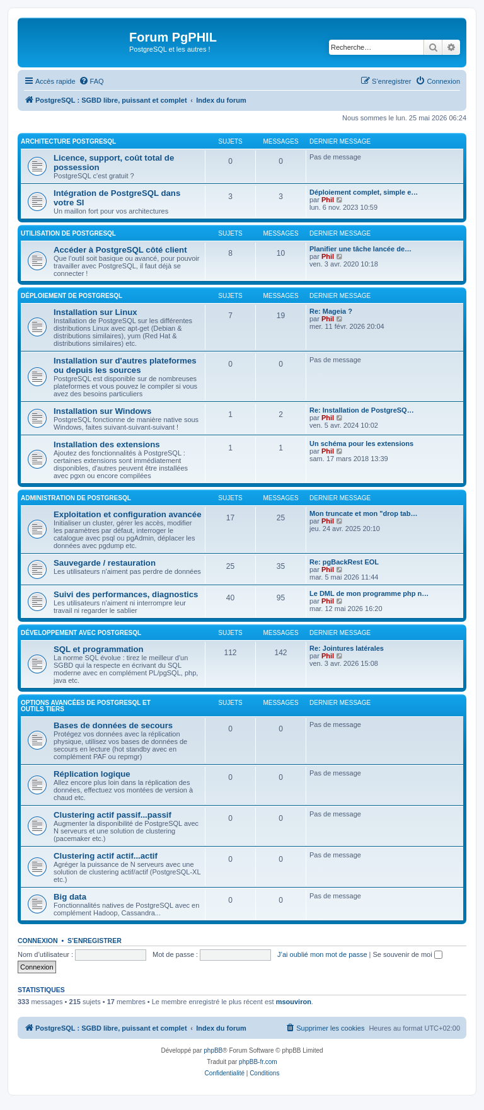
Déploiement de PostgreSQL (71, 295)
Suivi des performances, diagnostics (126, 594)
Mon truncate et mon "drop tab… (363, 513)
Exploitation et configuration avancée (127, 514)
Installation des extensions (107, 444)
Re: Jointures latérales (346, 648)
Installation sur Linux (95, 312)
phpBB (213, 1050)
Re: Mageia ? (330, 311)
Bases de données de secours (113, 725)
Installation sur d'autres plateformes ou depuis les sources (125, 365)
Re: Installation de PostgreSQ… (361, 410)
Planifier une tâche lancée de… (360, 249)
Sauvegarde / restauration (105, 563)
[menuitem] (91, 81)
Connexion (38, 940)
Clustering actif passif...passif (112, 815)
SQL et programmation (99, 649)
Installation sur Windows (102, 411)
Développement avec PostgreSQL (81, 632)
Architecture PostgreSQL (68, 141)
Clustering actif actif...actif (106, 856)
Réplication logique (92, 774)
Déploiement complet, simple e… (363, 192)
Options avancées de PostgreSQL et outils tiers (86, 705)
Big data (70, 896)
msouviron (293, 1001)
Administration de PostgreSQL (76, 498)
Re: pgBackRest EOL (344, 562)
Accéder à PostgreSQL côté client (120, 250)
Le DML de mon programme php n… (369, 593)
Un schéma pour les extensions (361, 443)
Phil (327, 199)
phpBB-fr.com (258, 1061)
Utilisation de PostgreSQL (68, 233)
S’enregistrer (94, 940)
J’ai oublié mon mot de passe (322, 954)
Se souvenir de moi (407, 954)
